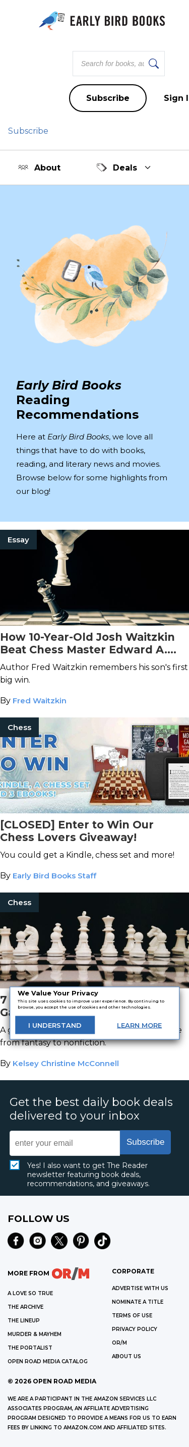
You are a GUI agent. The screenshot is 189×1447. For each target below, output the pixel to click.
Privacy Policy (134, 1329)
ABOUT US (126, 1356)
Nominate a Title (137, 1302)
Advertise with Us (140, 1288)
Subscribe (108, 98)
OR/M (119, 1343)
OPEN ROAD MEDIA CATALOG (48, 1361)
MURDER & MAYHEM (34, 1334)
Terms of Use (132, 1315)
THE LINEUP (24, 1320)
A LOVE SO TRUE (30, 1293)
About (39, 167)
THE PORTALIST (30, 1348)
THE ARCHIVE (25, 1307)
